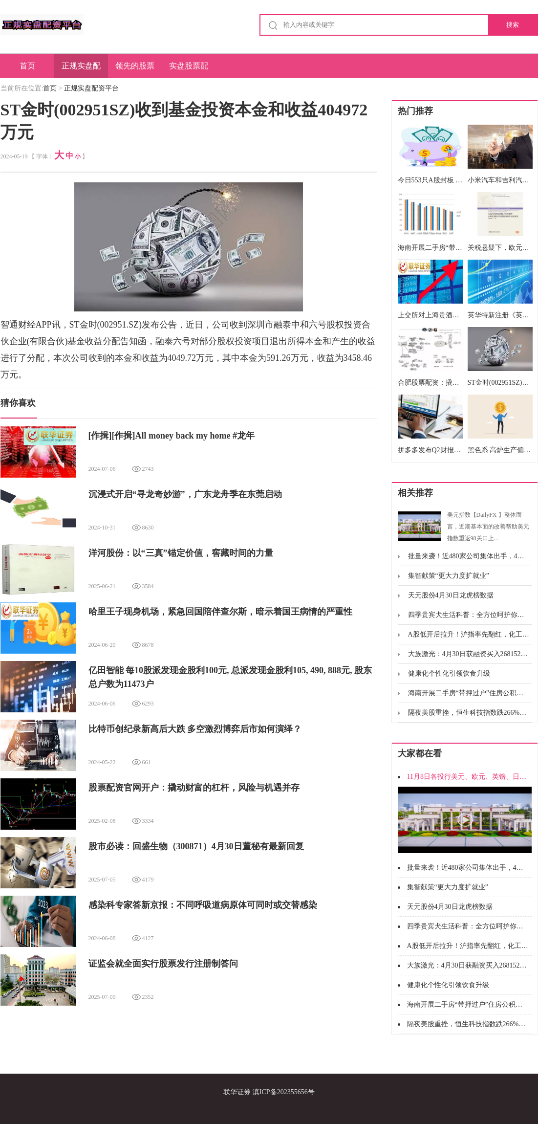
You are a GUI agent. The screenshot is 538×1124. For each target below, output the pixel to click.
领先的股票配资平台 (134, 70)
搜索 (512, 24)
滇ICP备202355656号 (284, 1092)
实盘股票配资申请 (188, 70)
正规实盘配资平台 (81, 70)
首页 (27, 66)
